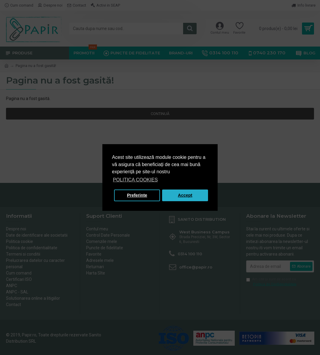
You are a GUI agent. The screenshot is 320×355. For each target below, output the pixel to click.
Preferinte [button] (137, 195)
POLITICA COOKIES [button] (135, 179)
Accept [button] (185, 195)
